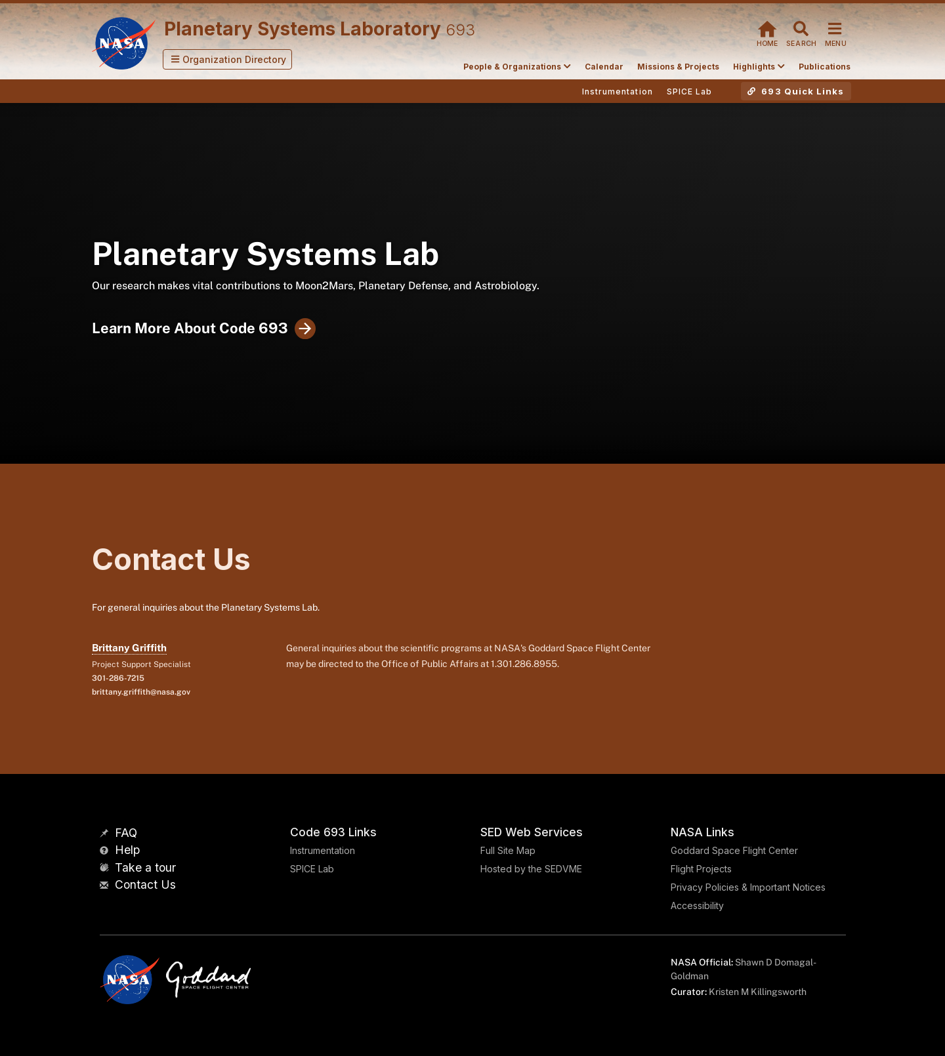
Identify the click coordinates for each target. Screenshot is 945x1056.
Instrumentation (322, 850)
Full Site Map (508, 850)
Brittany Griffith (129, 647)
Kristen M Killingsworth (758, 991)
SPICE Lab (312, 868)
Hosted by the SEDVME (531, 868)
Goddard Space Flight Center (734, 850)
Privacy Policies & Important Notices (748, 887)
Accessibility (697, 905)
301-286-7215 (118, 678)
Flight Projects (701, 868)
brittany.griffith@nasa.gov (141, 692)
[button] (228, 59)
